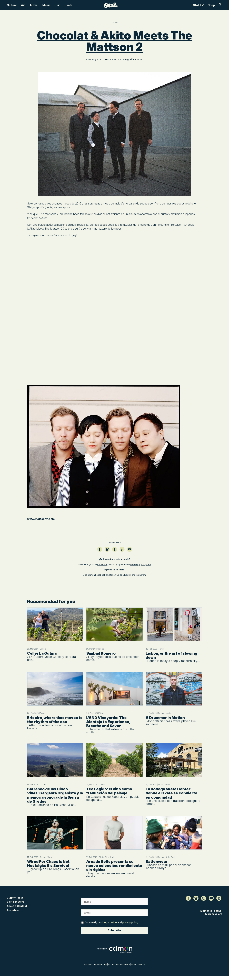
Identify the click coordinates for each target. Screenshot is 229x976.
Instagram (146, 564)
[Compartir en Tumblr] (114, 550)
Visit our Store (15, 901)
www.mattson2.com (41, 519)
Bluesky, (134, 564)
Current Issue (15, 897)
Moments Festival (211, 910)
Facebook (102, 564)
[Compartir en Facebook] (99, 550)
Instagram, (141, 575)
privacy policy (130, 922)
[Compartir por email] (129, 550)
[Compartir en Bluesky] (107, 550)
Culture (12, 5)
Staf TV (198, 5)
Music (46, 5)
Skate (69, 5)
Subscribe (114, 930)
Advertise (13, 910)
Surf (58, 5)
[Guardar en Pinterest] (122, 550)
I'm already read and (109, 922)
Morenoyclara (213, 913)
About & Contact (17, 906)
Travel (33, 5)
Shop (211, 5)
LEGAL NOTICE (138, 964)
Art (23, 5)
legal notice (110, 922)
